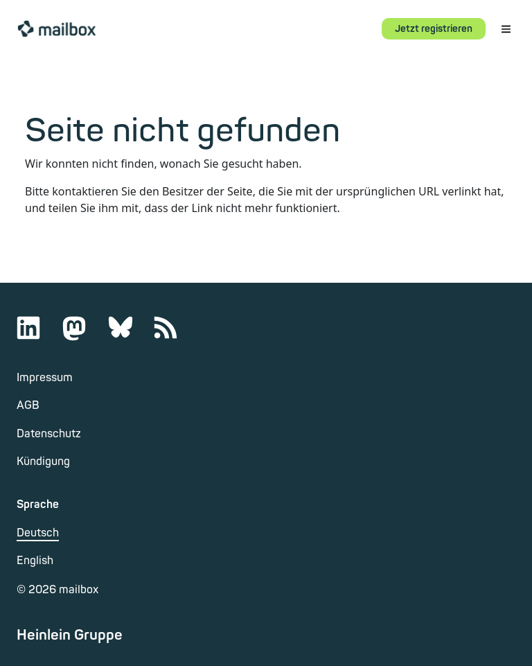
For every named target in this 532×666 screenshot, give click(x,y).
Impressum (45, 378)
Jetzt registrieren (433, 29)
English (35, 561)
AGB (28, 405)
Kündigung (43, 461)
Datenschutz (49, 434)
